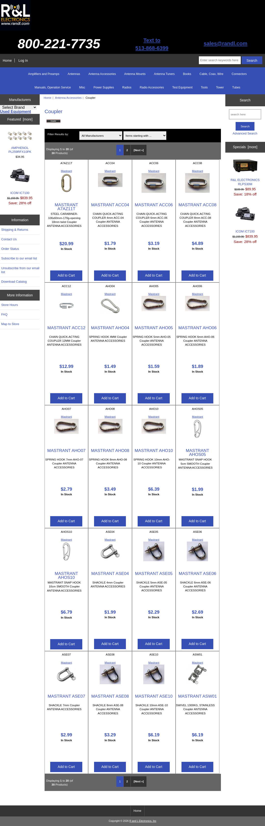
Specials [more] (245, 147)
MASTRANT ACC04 (110, 204)
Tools (204, 87)
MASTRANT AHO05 (154, 327)
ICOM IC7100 (20, 180)
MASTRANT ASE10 (153, 696)
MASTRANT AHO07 (66, 450)
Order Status (10, 249)
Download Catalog (14, 281)
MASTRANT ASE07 (66, 696)
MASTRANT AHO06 (197, 327)
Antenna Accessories (68, 97)
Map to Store (10, 324)
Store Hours (9, 305)
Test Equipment (182, 87)
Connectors (239, 74)
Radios (126, 87)
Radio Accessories (152, 87)
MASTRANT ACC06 (154, 204)
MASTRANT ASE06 (197, 573)
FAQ (4, 314)
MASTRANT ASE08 (110, 696)
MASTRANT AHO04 (110, 327)
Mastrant (66, 170)
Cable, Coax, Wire (211, 74)
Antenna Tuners (164, 74)
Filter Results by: (58, 134)
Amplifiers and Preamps (43, 74)
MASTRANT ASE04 (110, 573)
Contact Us (9, 239)
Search (245, 100)
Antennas (74, 74)
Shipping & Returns (14, 229)
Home (7, 60)
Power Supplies (104, 87)
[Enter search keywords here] (220, 60)
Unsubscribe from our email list (20, 270)
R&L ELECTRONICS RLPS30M (245, 172)
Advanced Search (245, 133)
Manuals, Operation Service (53, 87)
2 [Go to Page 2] (127, 150)
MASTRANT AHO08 (110, 450)
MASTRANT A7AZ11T (66, 206)
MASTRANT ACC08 (198, 204)
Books (187, 74)
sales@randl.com (225, 43)
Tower (220, 87)
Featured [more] (20, 119)
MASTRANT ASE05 (153, 573)
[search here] (245, 114)
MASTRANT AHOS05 (197, 452)
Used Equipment (15, 111)
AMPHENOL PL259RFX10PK (20, 142)
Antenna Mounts (134, 74)
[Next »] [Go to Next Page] (139, 150)
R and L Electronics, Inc (142, 821)
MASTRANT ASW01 (197, 696)
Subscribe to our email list (19, 258)
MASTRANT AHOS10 (66, 575)
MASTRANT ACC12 (66, 327)
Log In (23, 60)
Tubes (236, 87)
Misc (82, 87)
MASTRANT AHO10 (154, 450)
